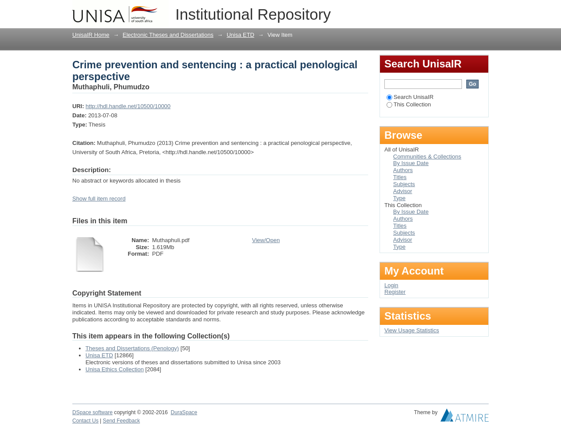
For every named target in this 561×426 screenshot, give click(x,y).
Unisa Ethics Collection (114, 369)
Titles (400, 177)
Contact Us (85, 421)
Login (482, 10)
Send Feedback (121, 421)
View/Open (266, 240)
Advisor (402, 191)
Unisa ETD (240, 35)
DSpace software (92, 412)
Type (399, 198)
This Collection (409, 104)
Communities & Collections (427, 156)
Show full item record (98, 198)
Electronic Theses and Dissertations (168, 35)
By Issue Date (411, 163)
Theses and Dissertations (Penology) (132, 348)
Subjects (404, 184)
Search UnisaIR (410, 97)
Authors (403, 170)
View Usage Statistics (411, 330)
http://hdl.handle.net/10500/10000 (127, 106)
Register (394, 292)
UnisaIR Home (91, 35)
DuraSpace (183, 412)
